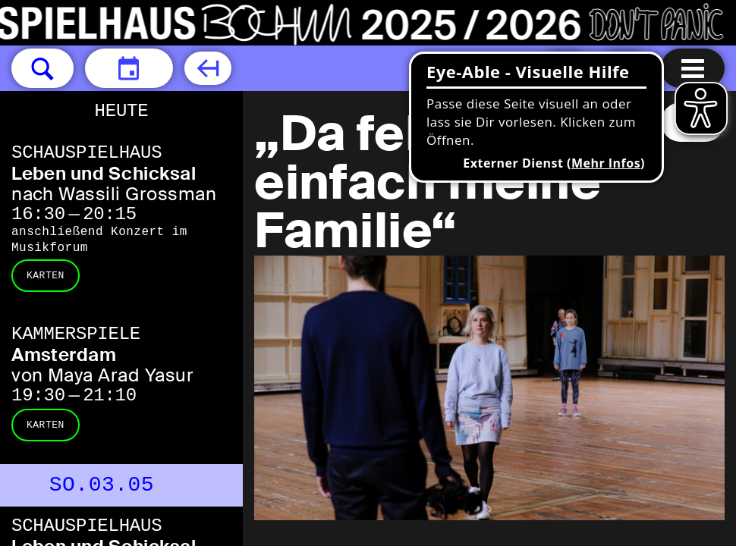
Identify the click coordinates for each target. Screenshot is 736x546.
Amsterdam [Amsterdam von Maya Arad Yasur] (63, 354)
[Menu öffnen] (693, 68)
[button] (42, 68)
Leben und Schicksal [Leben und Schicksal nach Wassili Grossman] (103, 173)
